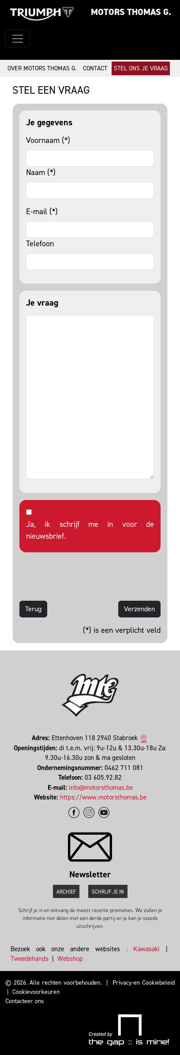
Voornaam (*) (48, 140)
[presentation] (86, 576)
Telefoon (40, 243)
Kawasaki (146, 949)
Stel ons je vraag (141, 68)
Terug (33, 608)
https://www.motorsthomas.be (103, 797)
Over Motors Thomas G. (42, 68)
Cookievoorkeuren (36, 992)
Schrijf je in (108, 891)
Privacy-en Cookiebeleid (143, 982)
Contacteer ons (24, 1001)
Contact (95, 68)
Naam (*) (41, 172)
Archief (66, 891)
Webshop (70, 958)
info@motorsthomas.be (101, 787)
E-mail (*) (42, 211)
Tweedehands (30, 958)
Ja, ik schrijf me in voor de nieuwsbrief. (90, 530)
